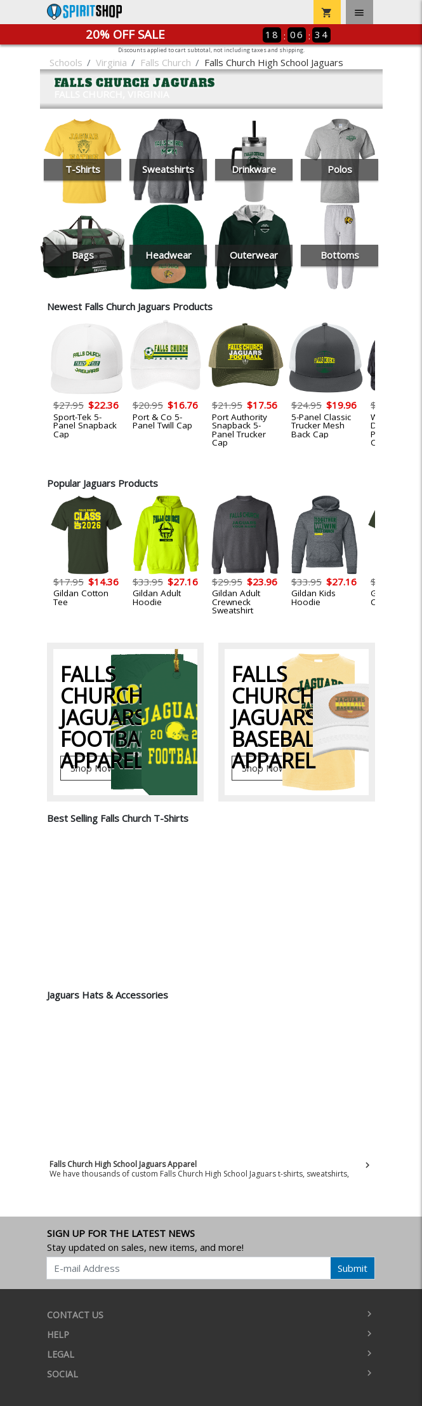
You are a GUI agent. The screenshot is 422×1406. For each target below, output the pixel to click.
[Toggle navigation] (359, 12)
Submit (352, 1268)
